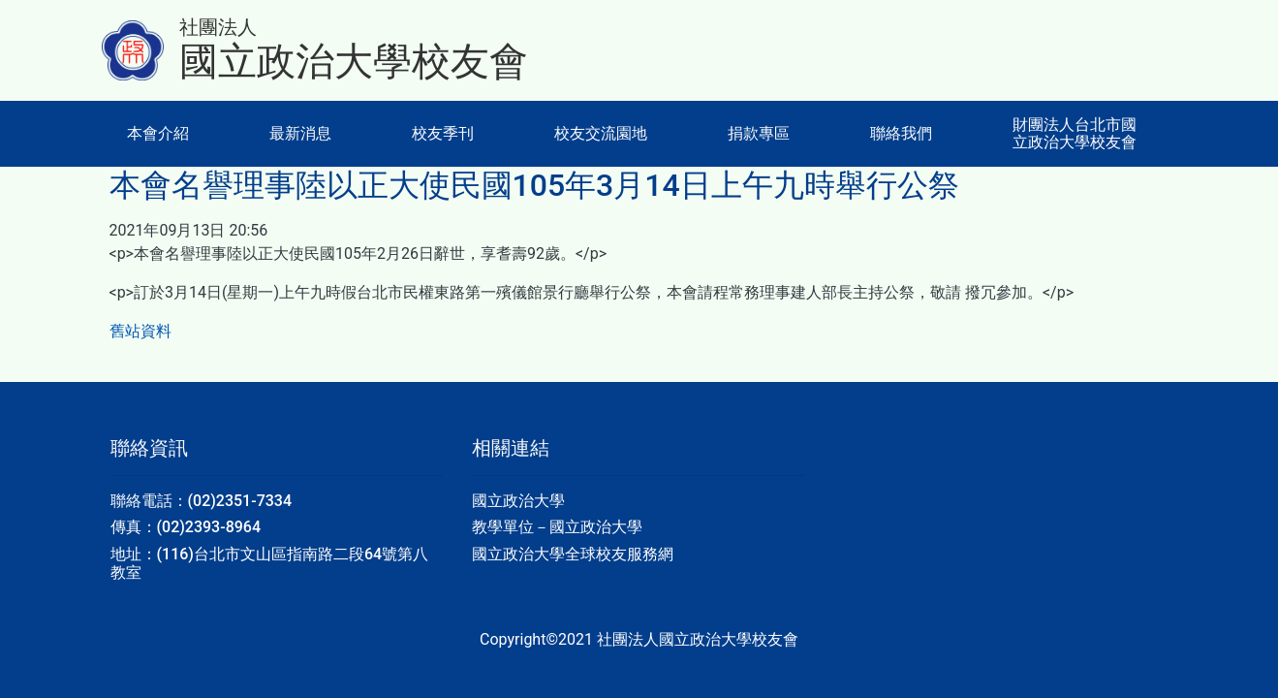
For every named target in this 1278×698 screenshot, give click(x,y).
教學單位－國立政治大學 (557, 527)
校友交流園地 (600, 133)
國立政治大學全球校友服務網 (572, 554)
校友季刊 (443, 133)
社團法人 (218, 27)
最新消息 (300, 133)
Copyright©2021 (538, 639)
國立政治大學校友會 (353, 61)
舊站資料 (140, 331)
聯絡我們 (901, 133)
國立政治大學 (518, 501)
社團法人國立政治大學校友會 (697, 639)
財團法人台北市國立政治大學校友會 (1075, 133)
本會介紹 (158, 133)
